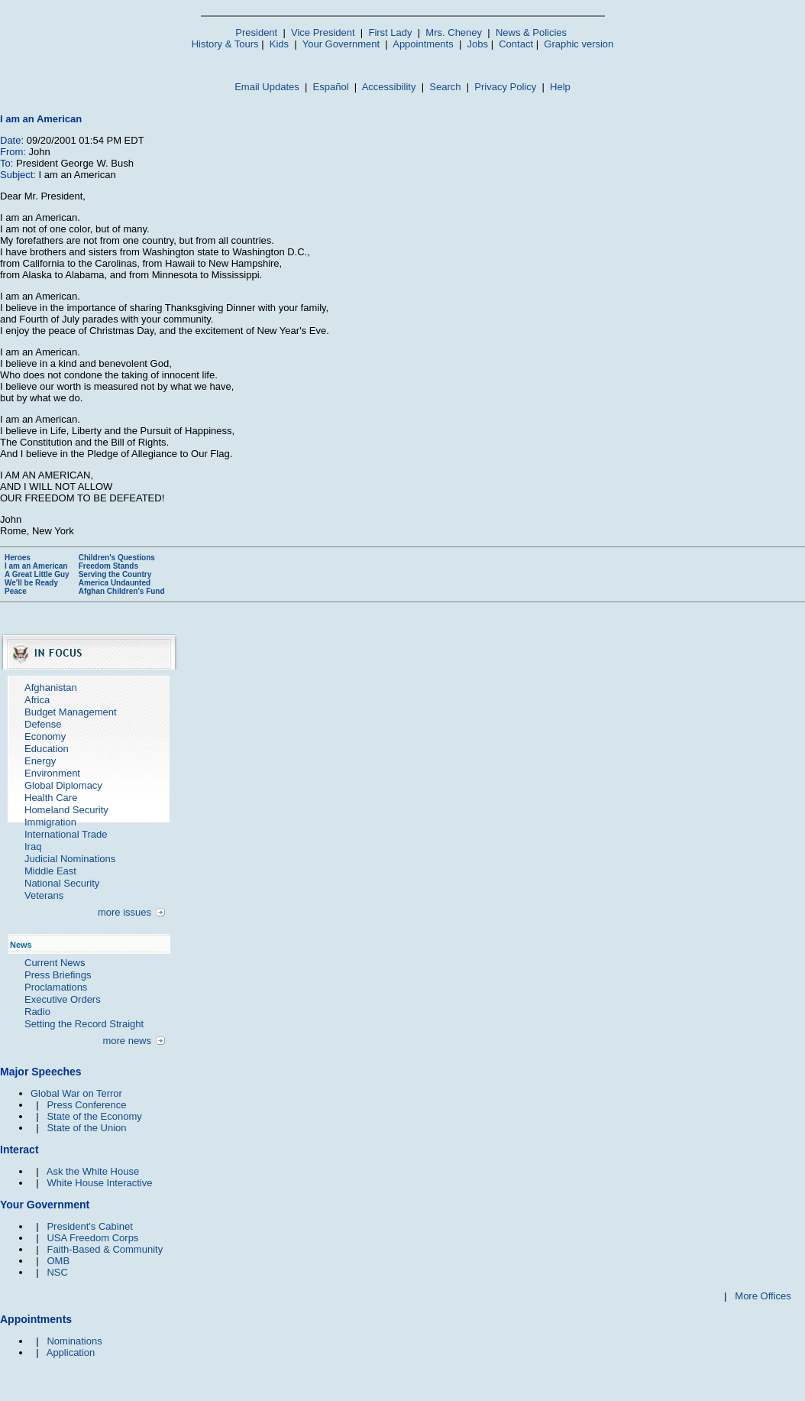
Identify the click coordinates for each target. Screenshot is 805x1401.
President (256, 32)
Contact (516, 44)
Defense (42, 724)
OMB (58, 1260)
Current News (54, 962)
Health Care (50, 797)
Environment (52, 773)
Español (331, 86)
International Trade (65, 834)
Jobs (477, 44)
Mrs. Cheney (453, 32)
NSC (57, 1272)
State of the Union (86, 1127)
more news (126, 1040)
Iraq (32, 846)
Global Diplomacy (63, 785)
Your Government (341, 44)
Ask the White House (93, 1171)
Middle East (50, 871)
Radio (37, 1011)
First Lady (390, 32)
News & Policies (531, 32)
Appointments (423, 44)
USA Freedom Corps (92, 1238)
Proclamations (55, 987)
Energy (40, 761)
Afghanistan (50, 687)
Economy (45, 736)
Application (71, 1352)
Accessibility (389, 86)
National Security (61, 883)
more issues (124, 912)
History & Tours (225, 44)
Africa (37, 699)
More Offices (762, 1296)
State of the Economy (94, 1116)
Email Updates (266, 86)
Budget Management (70, 712)
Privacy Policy (505, 86)
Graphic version (578, 44)
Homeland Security (66, 810)
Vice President (323, 32)
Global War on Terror (76, 1093)
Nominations (74, 1341)
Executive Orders (62, 999)
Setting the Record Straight (84, 1024)
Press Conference (86, 1105)
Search (445, 86)
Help (560, 86)
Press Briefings (57, 975)
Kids (279, 44)
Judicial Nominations (69, 858)
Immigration (50, 822)
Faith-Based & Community (105, 1249)
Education (46, 748)
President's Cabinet (89, 1226)
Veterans (43, 895)
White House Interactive (99, 1183)
